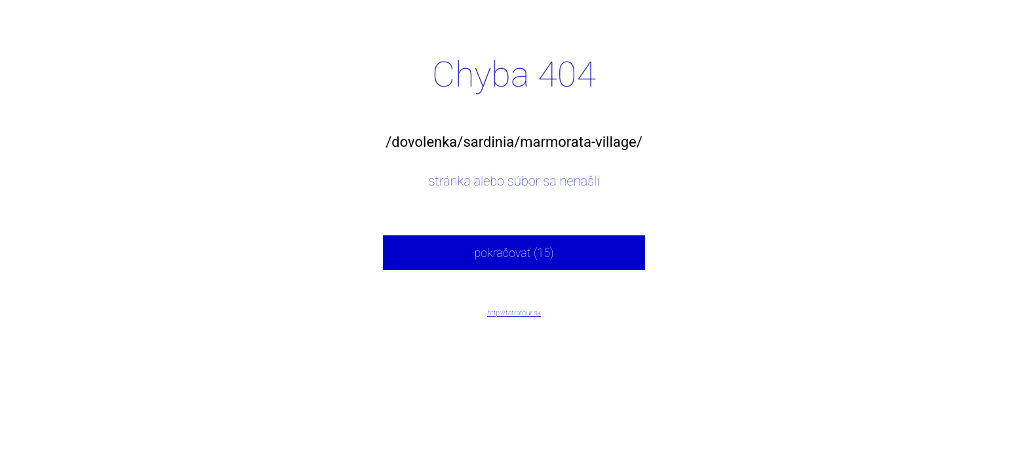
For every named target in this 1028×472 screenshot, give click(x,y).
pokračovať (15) (513, 253)
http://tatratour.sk (514, 313)
